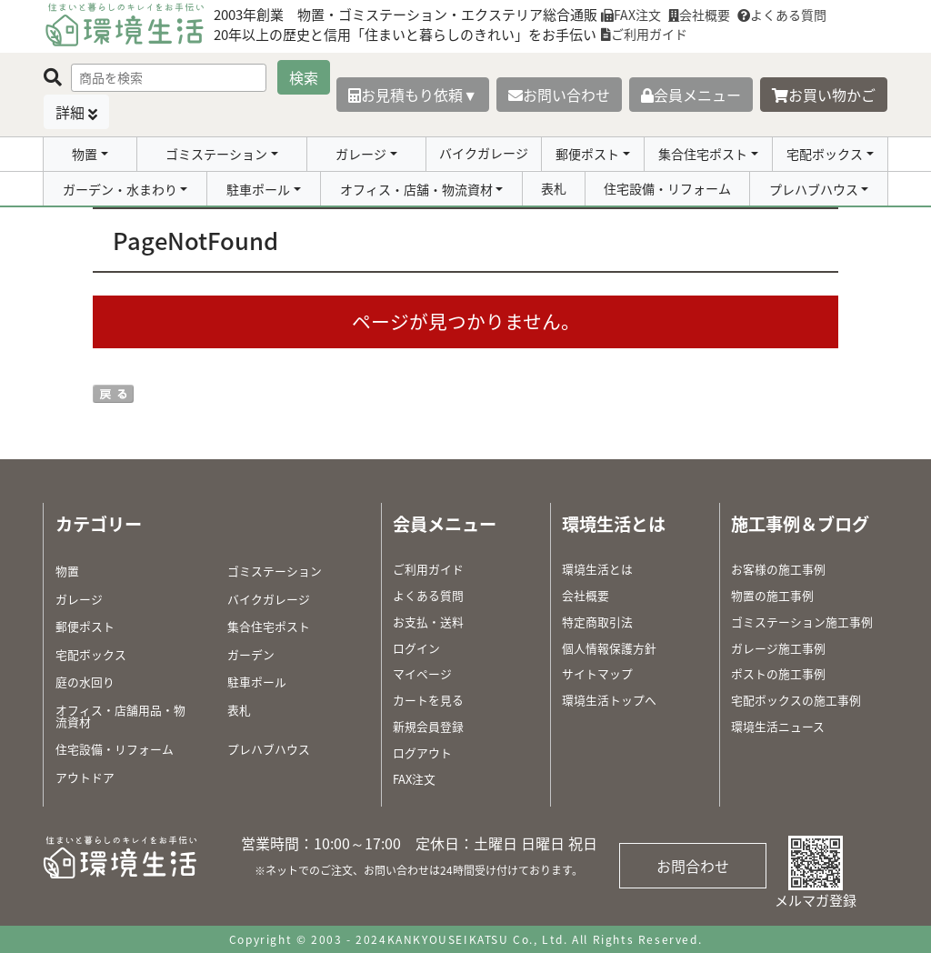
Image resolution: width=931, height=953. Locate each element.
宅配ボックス (824, 154)
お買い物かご (824, 94)
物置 (84, 154)
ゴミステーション (216, 154)
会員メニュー (691, 94)
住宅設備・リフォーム (667, 188)
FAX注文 (631, 14)
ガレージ (360, 154)
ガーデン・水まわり (120, 189)
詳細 (70, 112)
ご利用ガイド (644, 34)
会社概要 (699, 14)
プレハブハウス (813, 189)
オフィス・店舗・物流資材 (416, 189)
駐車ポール (258, 189)
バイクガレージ (483, 153)
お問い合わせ (559, 94)
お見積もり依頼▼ (412, 94)
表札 (553, 188)
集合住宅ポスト (702, 154)
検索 (303, 77)
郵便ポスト (587, 154)
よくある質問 (781, 14)
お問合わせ (692, 866)
